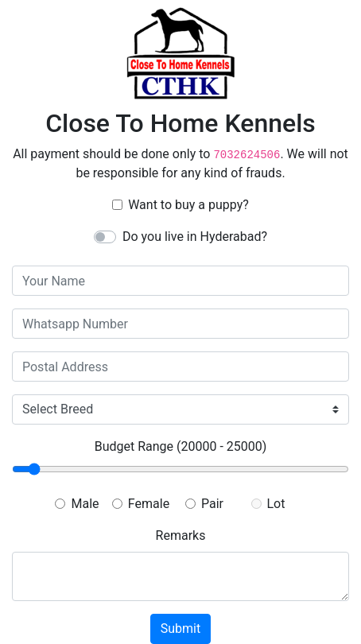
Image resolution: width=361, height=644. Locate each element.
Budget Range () (181, 446)
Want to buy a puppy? (188, 204)
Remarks (181, 535)
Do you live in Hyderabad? (194, 236)
